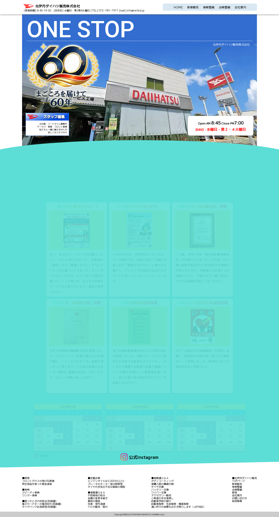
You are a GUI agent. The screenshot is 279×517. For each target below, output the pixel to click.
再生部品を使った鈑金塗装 (37, 484)
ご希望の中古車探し (162, 498)
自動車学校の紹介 (161, 501)
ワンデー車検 (29, 495)
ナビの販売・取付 (98, 506)
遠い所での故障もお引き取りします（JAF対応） (178, 506)
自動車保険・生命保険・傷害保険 (170, 504)
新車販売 (193, 7)
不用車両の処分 (96, 495)
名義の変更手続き (98, 498)
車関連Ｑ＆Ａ (97, 492)
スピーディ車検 (31, 492)
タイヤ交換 (157, 486)
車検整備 (208, 7)
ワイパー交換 (158, 492)
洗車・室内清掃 (96, 504)
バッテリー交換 (160, 489)
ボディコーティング (162, 481)
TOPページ (238, 481)
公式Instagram (143, 457)
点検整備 (224, 7)
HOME (178, 7)
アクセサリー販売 (161, 495)
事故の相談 (94, 501)
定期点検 (95, 478)
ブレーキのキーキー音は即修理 (105, 484)
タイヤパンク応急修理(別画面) (39, 506)
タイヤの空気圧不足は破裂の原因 (106, 486)
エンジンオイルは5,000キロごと (106, 481)
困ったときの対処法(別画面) (40, 501)
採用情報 (237, 501)
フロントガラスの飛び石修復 (38, 481)
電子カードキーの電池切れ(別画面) (41, 504)
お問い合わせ (239, 498)
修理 (27, 478)
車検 (27, 489)
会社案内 (240, 7)
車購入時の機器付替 (162, 484)
